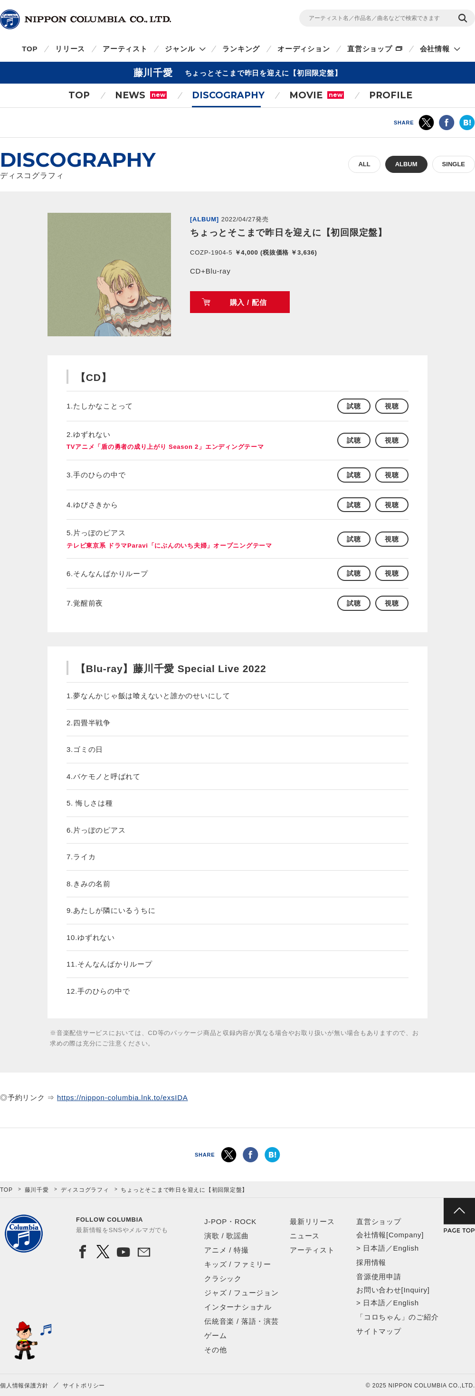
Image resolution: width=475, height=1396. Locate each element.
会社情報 (435, 49)
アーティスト (125, 49)
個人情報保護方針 (24, 1385)
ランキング (241, 49)
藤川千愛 (37, 1190)
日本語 (374, 1248)
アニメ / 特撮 (226, 1250)
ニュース (305, 1236)
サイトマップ (378, 1331)
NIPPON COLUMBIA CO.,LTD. (85, 19)
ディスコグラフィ (85, 1190)
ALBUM (406, 164)
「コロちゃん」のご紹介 (397, 1317)
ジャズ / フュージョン (241, 1293)
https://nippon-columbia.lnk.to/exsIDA (122, 1097)
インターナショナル (238, 1307)
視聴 (392, 406)
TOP (30, 49)
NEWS (141, 95)
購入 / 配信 (248, 302)
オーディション (303, 49)
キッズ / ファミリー (237, 1264)
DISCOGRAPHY (228, 95)
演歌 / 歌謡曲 (226, 1236)
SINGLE (453, 164)
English (405, 1248)
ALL (364, 164)
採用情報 (371, 1262)
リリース (70, 49)
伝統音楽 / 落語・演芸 (241, 1321)
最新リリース (312, 1221)
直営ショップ (369, 49)
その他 (215, 1350)
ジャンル (180, 49)
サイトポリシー (84, 1385)
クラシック (223, 1278)
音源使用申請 (378, 1277)
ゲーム (215, 1335)
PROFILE (390, 95)
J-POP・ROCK (230, 1221)
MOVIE (316, 95)
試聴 (354, 406)
